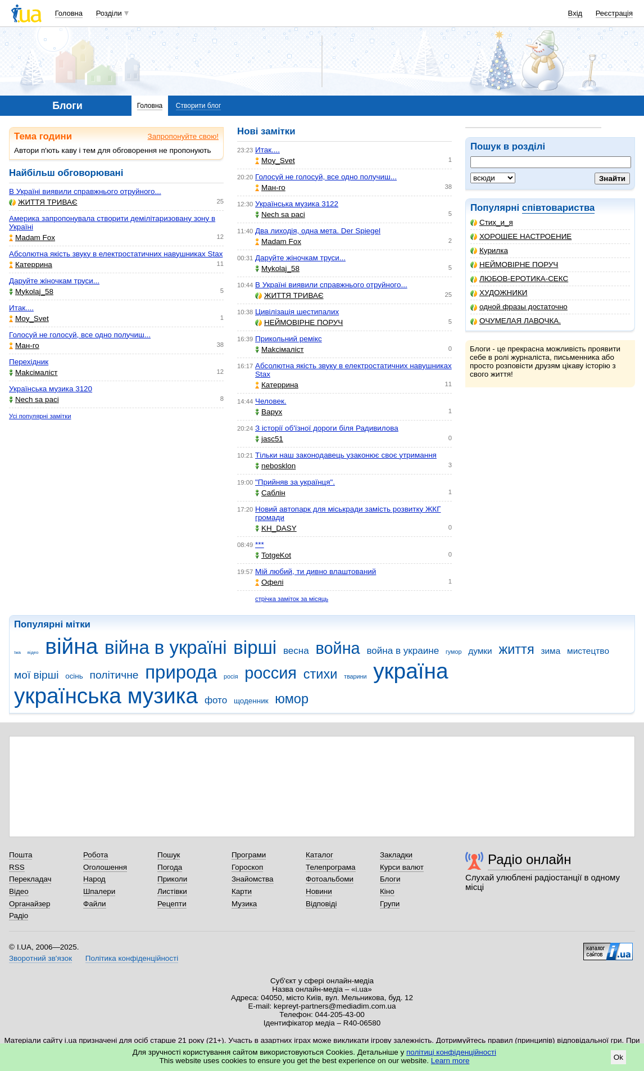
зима (550, 651)
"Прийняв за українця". (295, 482)
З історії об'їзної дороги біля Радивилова (326, 428)
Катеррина (30, 264)
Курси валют (402, 867)
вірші (254, 647)
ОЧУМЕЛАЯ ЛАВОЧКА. (515, 321)
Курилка (489, 250)
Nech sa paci (34, 399)
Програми (249, 855)
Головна (69, 13)
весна (296, 650)
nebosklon (275, 466)
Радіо (18, 915)
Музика (244, 904)
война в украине (402, 650)
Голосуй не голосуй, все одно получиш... (80, 335)
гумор (454, 651)
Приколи (172, 879)
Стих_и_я (491, 222)
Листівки (172, 891)
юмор (292, 699)
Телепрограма (331, 867)
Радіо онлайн (530, 859)
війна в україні (166, 647)
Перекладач (30, 879)
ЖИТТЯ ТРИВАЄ (43, 202)
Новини (319, 891)
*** (259, 544)
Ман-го (24, 345)
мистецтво (588, 651)
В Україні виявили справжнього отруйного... (85, 191)
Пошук (168, 855)
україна (410, 671)
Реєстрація (614, 13)
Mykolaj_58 (31, 291)
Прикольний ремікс (288, 339)
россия (270, 673)
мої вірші (36, 675)
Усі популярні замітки (40, 416)
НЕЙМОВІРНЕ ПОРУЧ (514, 264)
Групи (390, 904)
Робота (95, 855)
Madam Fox (32, 237)
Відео (19, 891)
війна (71, 646)
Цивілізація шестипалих (297, 312)
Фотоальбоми (329, 879)
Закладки (396, 855)
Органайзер (29, 904)
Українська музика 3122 (296, 204)
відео (33, 652)
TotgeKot (273, 555)
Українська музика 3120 (50, 389)
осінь (74, 676)
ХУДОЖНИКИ (498, 292)
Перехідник (28, 362)
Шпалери (99, 891)
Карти (242, 891)
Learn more (450, 1060)
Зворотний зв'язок (40, 958)
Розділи (109, 13)
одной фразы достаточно (519, 306)
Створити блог (198, 106)
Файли (94, 904)
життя (516, 649)
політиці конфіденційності (451, 1052)
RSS (17, 867)
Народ (94, 879)
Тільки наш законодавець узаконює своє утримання (346, 455)
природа (181, 672)
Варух (268, 412)
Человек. (271, 401)
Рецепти (172, 904)
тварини (355, 676)
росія (231, 676)
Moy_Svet (29, 318)
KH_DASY (276, 528)
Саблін (270, 493)
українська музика (106, 696)
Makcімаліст (33, 372)
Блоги (390, 879)
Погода (169, 867)
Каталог (319, 855)
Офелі (269, 582)
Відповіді (321, 904)
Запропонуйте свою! (183, 136)
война (337, 648)
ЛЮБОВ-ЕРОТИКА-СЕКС (519, 278)
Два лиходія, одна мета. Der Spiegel (317, 231)
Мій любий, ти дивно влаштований (315, 571)
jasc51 (269, 439)
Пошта (20, 855)
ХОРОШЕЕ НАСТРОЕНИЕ (521, 236)
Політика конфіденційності (131, 958)
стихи (320, 674)
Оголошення (105, 867)
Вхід (575, 13)
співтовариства (558, 207)
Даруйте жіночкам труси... (54, 281)
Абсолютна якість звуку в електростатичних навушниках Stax (116, 254)
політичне (114, 675)
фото (216, 700)
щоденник (251, 701)
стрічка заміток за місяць (291, 598)
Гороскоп (247, 867)
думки (480, 651)
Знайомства (253, 879)
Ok (618, 1057)
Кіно (387, 891)
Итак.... (21, 308)
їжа (17, 652)
